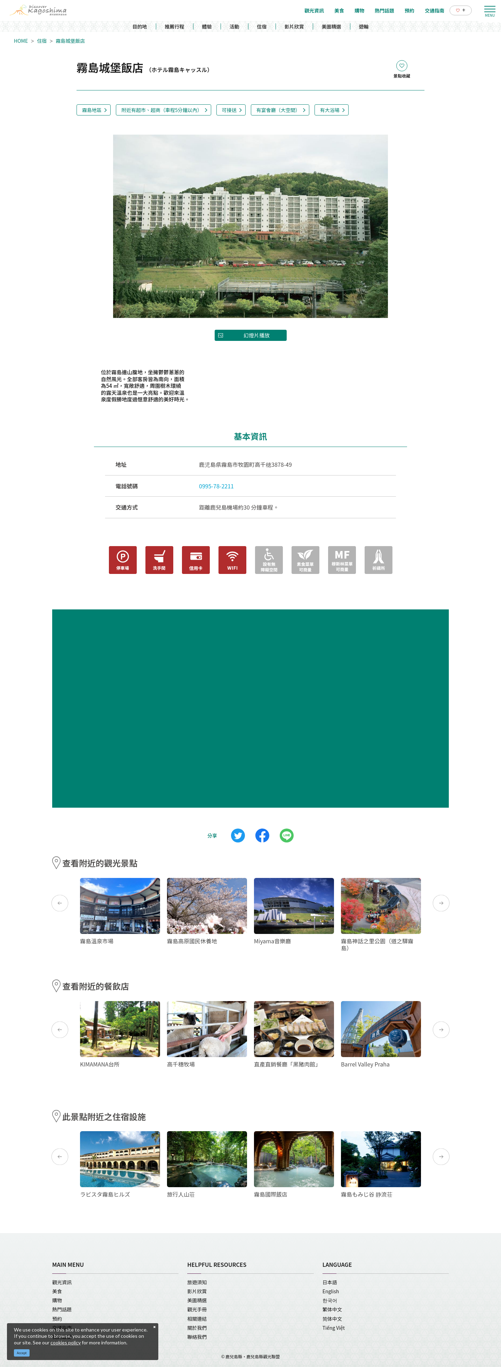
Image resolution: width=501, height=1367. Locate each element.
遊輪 (364, 26)
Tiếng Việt (334, 1327)
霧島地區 (92, 109)
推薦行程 (174, 26)
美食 (57, 1291)
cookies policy (65, 1342)
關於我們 (197, 1327)
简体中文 (332, 1318)
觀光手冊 (197, 1309)
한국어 (330, 1300)
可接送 (229, 109)
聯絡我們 (197, 1336)
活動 (234, 26)
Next (441, 903)
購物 (57, 1300)
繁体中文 (332, 1309)
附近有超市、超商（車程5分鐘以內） (161, 109)
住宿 (262, 26)
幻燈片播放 (257, 335)
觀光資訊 (62, 1282)
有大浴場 (330, 109)
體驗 (207, 26)
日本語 (330, 1282)
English (331, 1291)
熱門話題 (62, 1309)
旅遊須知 (197, 1282)
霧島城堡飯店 (70, 41)
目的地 (140, 26)
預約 (57, 1318)
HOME (21, 41)
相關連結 (197, 1318)
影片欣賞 (294, 26)
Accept (22, 1353)
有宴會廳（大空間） (278, 109)
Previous (59, 903)
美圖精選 (331, 26)
